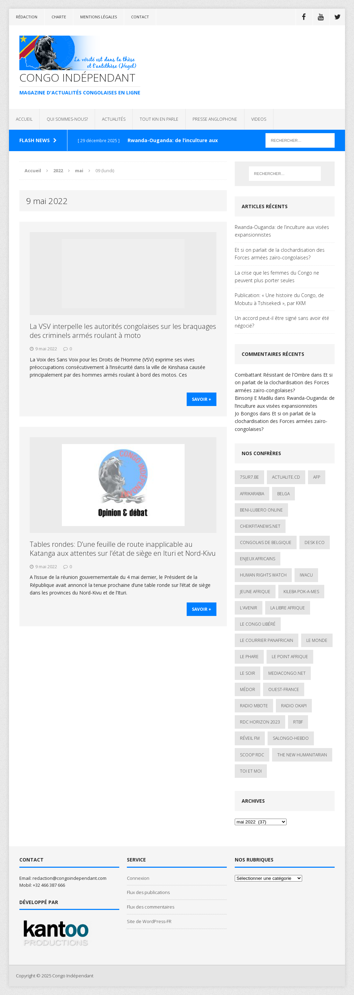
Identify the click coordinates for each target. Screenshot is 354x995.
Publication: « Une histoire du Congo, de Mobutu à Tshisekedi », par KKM (279, 299)
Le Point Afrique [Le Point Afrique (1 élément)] (290, 657)
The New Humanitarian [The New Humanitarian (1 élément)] (302, 755)
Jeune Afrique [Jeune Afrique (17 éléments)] (255, 592)
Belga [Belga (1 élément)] (283, 494)
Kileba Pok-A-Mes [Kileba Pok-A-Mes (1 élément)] (301, 592)
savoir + (201, 400)
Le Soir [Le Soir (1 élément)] (247, 673)
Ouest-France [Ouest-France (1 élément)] (283, 689)
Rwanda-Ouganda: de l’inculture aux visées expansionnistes (282, 231)
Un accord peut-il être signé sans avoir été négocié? (282, 322)
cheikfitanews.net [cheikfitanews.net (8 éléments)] (260, 526)
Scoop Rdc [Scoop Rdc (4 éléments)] (252, 755)
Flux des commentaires (150, 907)
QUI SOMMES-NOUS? (67, 119)
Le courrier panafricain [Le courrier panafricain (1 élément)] (266, 640)
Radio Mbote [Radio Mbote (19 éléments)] (254, 706)
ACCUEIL (24, 119)
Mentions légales (98, 16)
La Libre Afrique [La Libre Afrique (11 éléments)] (287, 608)
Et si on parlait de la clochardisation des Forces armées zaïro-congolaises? (280, 254)
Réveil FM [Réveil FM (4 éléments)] (250, 738)
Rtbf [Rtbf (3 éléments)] (298, 722)
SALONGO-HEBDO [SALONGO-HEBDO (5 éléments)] (291, 738)
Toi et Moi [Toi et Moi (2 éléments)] (251, 771)
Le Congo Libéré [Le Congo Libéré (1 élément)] (258, 624)
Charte (59, 16)
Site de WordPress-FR (149, 921)
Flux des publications (148, 892)
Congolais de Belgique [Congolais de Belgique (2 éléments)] (265, 542)
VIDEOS (258, 119)
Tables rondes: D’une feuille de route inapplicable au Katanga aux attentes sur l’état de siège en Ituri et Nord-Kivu (123, 549)
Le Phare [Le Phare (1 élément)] (249, 657)
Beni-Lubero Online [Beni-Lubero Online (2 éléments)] (261, 510)
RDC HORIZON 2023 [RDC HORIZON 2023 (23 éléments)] (260, 722)
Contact (140, 16)
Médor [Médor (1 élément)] (247, 689)
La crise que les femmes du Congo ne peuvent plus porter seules (277, 276)
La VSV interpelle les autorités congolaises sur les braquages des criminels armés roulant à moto (123, 331)
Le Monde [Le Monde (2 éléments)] (316, 640)
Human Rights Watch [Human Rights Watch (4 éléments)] (263, 575)
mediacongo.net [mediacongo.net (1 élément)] (287, 673)
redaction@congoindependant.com (69, 878)
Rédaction (26, 16)
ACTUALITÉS (113, 119)
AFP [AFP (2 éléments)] (316, 477)
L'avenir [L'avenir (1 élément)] (248, 608)
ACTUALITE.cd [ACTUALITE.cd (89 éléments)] (286, 477)
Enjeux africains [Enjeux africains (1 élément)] (257, 559)
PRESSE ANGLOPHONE (215, 119)
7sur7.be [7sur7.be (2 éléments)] (249, 477)
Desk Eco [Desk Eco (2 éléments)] (315, 542)
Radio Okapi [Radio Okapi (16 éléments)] (294, 706)
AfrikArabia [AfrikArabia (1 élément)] (252, 494)
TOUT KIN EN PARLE (159, 119)
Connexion (138, 878)
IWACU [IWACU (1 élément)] (306, 575)
